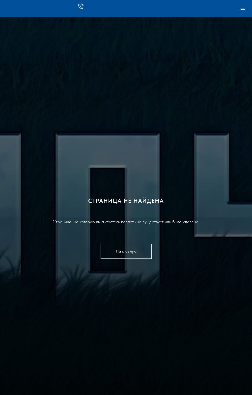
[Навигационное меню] (242, 9)
